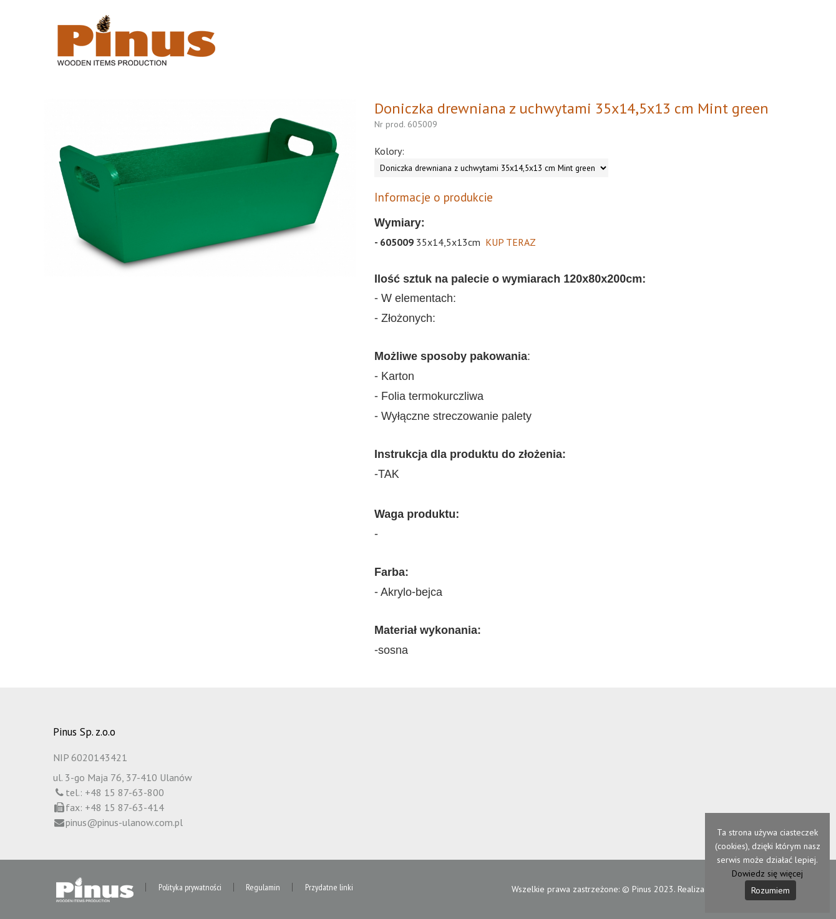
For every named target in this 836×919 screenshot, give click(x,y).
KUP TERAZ (510, 242)
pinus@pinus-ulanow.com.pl (124, 822)
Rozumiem (770, 890)
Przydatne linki (332, 887)
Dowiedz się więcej (767, 873)
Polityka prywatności (191, 887)
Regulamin (265, 887)
